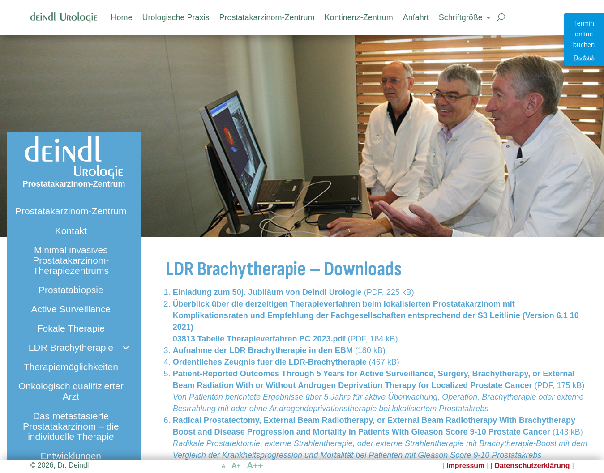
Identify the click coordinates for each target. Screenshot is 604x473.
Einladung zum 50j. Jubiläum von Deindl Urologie (268, 292)
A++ (255, 465)
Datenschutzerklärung (532, 465)
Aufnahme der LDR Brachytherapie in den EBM (263, 350)
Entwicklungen (71, 456)
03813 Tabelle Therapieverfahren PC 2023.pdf (259, 338)
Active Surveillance (71, 309)
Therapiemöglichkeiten (71, 367)
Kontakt (71, 231)
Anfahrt (416, 17)
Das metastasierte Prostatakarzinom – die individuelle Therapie (71, 426)
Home (121, 17)
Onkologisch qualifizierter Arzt (71, 391)
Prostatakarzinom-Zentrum (267, 17)
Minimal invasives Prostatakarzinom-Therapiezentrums (71, 260)
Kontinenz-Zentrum (359, 17)
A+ (236, 465)
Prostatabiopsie (71, 290)
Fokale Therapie (71, 328)
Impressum (465, 465)
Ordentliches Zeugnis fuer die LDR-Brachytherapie (270, 362)
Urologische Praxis (175, 17)
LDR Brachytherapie (71, 347)
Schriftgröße (461, 17)
